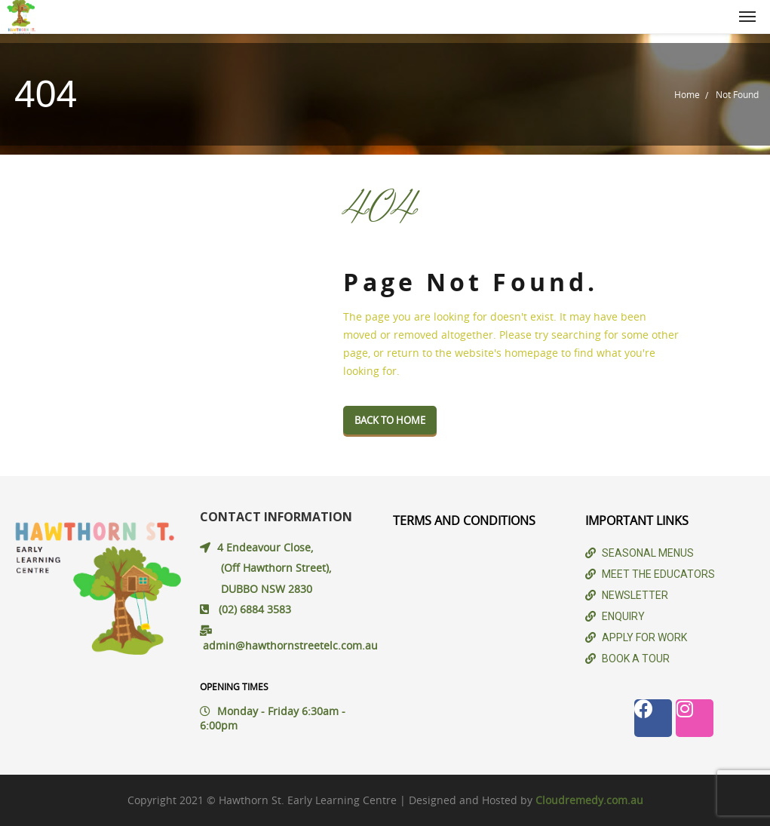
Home (687, 94)
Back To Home (389, 420)
